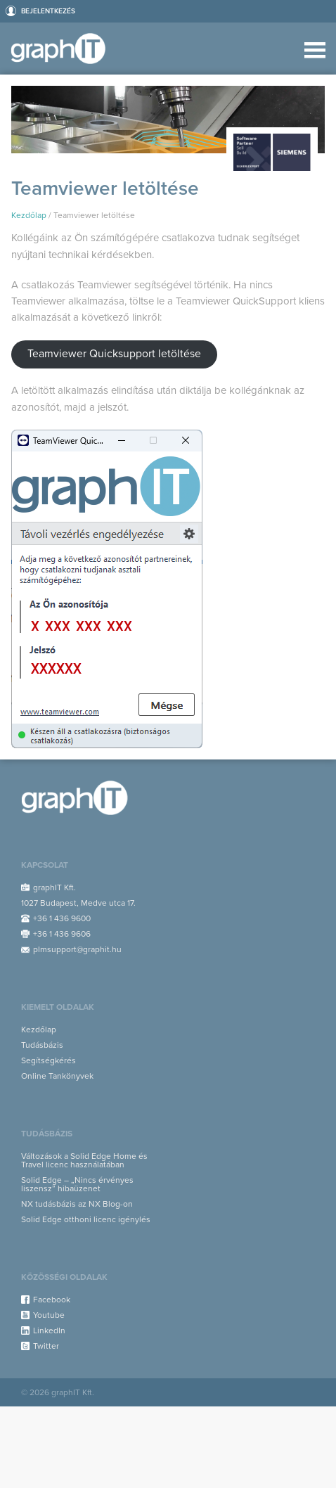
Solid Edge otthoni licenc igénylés (85, 1219)
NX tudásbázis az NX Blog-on (77, 1204)
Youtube (49, 1315)
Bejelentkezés (48, 11)
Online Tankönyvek (57, 1076)
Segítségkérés (48, 1060)
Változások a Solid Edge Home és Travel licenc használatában (84, 1160)
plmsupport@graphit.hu (77, 949)
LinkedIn (49, 1330)
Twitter (46, 1346)
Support (62, 48)
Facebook (51, 1299)
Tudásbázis (42, 1045)
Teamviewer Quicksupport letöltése (114, 353)
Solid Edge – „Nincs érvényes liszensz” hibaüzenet (77, 1184)
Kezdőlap (28, 215)
